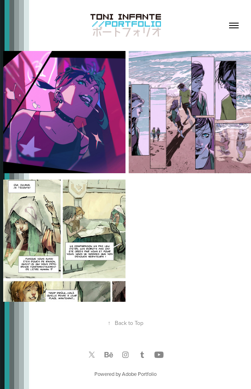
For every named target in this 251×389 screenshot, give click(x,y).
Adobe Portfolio (139, 373)
